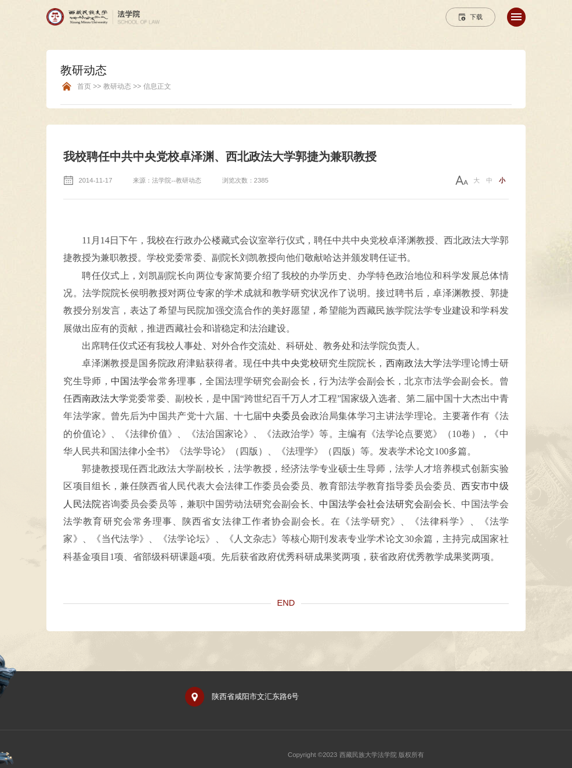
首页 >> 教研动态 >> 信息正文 (124, 86)
